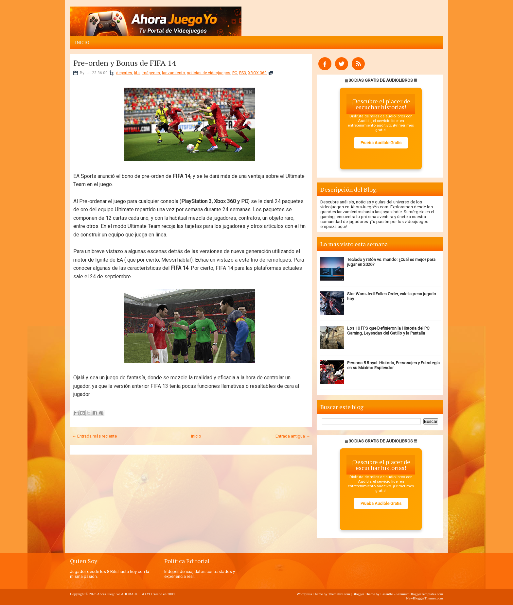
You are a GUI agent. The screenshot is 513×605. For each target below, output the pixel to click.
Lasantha (387, 594)
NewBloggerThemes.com (424, 598)
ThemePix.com (339, 594)
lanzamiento (173, 73)
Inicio (82, 42)
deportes (124, 73)
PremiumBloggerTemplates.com (419, 594)
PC (234, 73)
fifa (137, 73)
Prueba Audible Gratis (381, 142)
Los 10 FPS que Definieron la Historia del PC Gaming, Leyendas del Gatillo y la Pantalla (388, 331)
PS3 (242, 73)
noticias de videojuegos (208, 73)
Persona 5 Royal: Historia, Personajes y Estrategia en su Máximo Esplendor (393, 365)
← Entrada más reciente (94, 436)
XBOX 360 (257, 73)
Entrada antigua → (292, 436)
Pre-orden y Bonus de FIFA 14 (124, 63)
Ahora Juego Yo (108, 594)
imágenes (151, 73)
